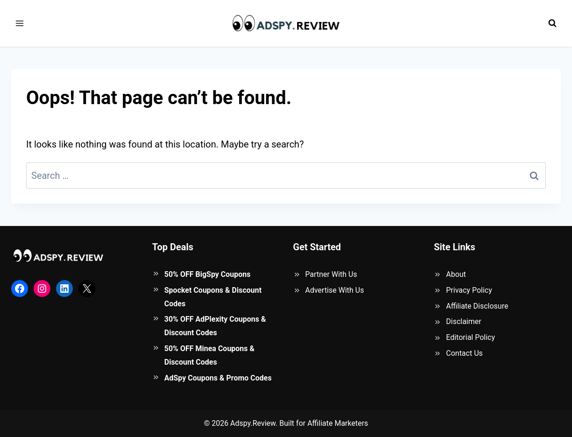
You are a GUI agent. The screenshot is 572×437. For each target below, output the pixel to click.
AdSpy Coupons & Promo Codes (218, 378)
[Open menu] (19, 23)
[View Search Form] (552, 23)
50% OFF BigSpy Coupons (207, 274)
